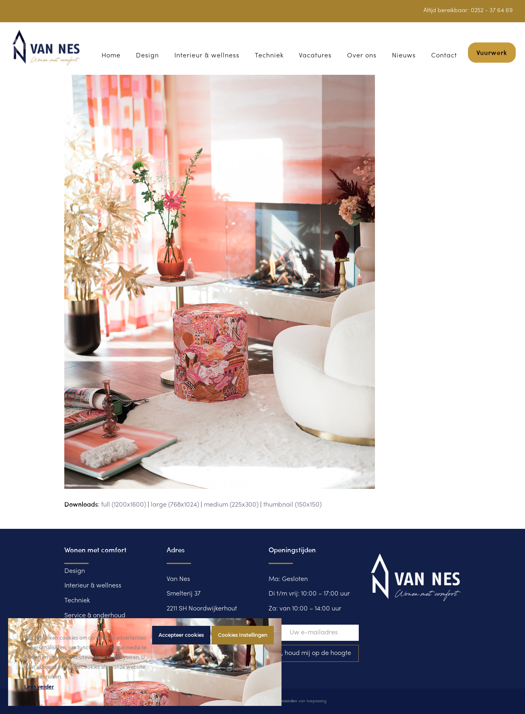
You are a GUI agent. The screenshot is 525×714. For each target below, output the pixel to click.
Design (74, 571)
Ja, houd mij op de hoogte (313, 653)
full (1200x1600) (123, 505)
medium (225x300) (231, 505)
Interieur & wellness (92, 586)
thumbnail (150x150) (292, 505)
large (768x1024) (175, 505)
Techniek (77, 601)
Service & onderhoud (94, 616)
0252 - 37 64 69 (492, 10)
